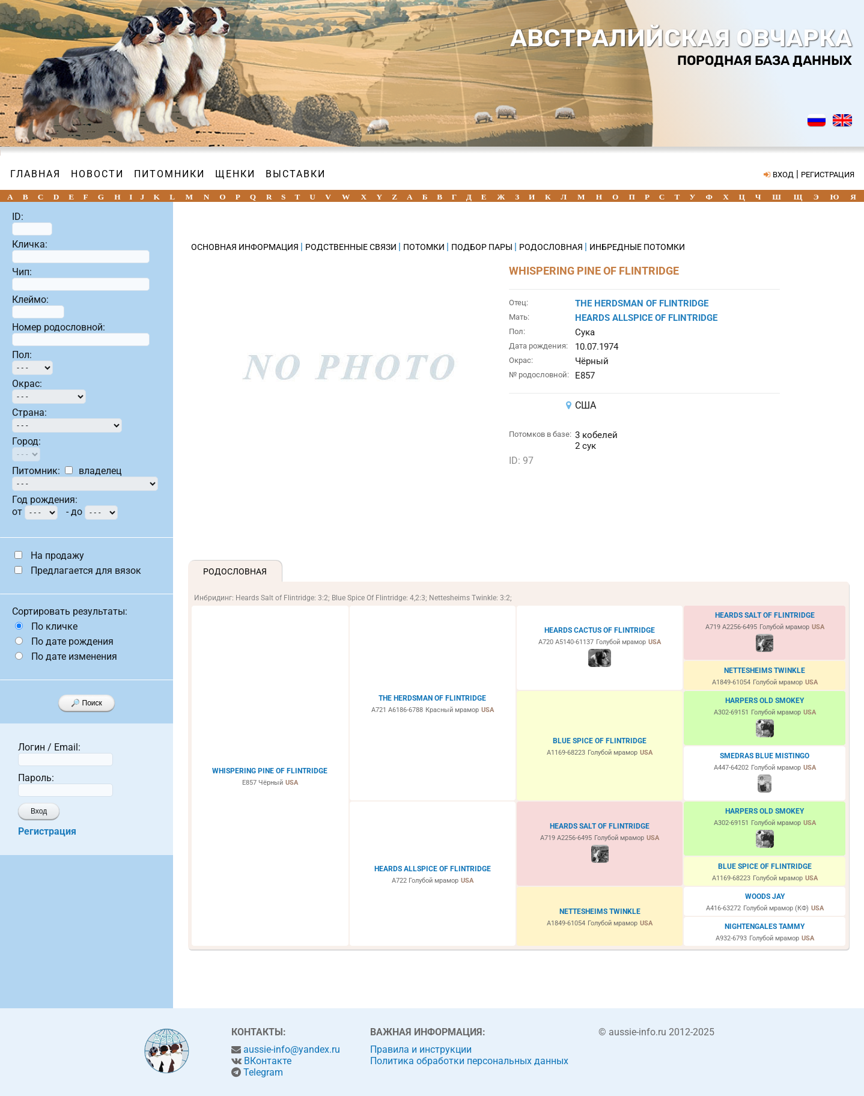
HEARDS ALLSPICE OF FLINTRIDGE (646, 317)
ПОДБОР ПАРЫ (482, 247)
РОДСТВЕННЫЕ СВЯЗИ (351, 247)
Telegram (263, 1072)
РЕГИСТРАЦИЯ (827, 174)
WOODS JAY (765, 896)
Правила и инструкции (421, 1049)
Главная (35, 174)
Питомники (169, 174)
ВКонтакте (267, 1061)
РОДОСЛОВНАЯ (552, 247)
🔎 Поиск (86, 703)
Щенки (235, 174)
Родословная (235, 571)
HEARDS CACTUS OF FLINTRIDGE (599, 630)
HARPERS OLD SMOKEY (764, 700)
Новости (97, 174)
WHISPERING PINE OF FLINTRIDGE (269, 771)
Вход (39, 811)
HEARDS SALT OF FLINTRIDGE (765, 615)
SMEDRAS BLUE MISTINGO (764, 756)
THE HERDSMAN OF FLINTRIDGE (641, 303)
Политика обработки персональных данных (469, 1061)
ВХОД (783, 174)
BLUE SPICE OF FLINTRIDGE (599, 741)
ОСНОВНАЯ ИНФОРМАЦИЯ (245, 247)
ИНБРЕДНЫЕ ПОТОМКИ (637, 247)
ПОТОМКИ (424, 247)
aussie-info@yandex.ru (291, 1049)
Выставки (296, 174)
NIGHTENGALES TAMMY (765, 926)
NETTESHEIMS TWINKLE (764, 670)
